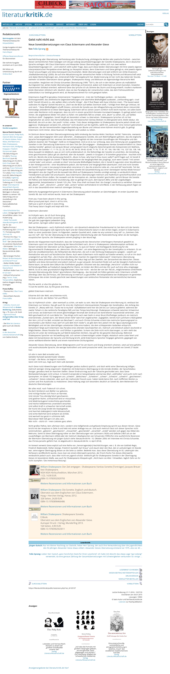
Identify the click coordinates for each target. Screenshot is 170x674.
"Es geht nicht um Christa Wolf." (12, 239)
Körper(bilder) (8, 43)
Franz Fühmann (16, 168)
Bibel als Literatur (13, 323)
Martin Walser (10, 139)
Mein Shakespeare (10, 144)
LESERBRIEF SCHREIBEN (131, 570)
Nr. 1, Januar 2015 (34, 28)
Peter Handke (16, 173)
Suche (140, 24)
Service (59, 24)
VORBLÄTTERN (135, 35)
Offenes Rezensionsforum (13, 56)
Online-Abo (7, 74)
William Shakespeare (51, 466)
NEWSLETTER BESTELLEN (130, 579)
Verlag (165, 13)
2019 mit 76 (7, 234)
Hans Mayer (7, 52)
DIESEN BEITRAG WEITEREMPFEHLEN (125, 573)
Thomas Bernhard (10, 157)
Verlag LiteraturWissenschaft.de (54, 652)
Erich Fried (7, 163)
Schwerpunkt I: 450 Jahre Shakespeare (59, 28)
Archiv (18, 24)
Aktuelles (8, 24)
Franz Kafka (7, 298)
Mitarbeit (71, 24)
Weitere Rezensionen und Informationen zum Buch (66, 483)
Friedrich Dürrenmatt (10, 150)
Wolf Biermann (14, 141)
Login (93, 24)
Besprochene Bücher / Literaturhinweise (44, 55)
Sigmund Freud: (13, 316)
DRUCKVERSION (134, 576)
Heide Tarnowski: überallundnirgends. (11, 221)
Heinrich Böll (8, 137)
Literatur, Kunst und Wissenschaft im (12, 307)
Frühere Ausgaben (18, 28)
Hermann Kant (8, 146)
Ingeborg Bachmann (10, 178)
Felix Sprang (39, 48)
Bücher (38, 24)
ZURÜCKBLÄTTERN (37, 35)
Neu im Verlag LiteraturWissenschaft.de (157, 120)
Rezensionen (81, 28)
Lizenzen (122, 602)
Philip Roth (19, 134)
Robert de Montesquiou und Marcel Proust (12, 259)
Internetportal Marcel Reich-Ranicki (11, 186)
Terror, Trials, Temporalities (10, 278)
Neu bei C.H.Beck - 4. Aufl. (157, 76)
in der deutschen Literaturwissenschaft (11, 333)
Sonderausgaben (10, 128)
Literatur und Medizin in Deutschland (12, 266)
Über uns (83, 24)
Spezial (28, 24)
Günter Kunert (8, 134)
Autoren (49, 24)
